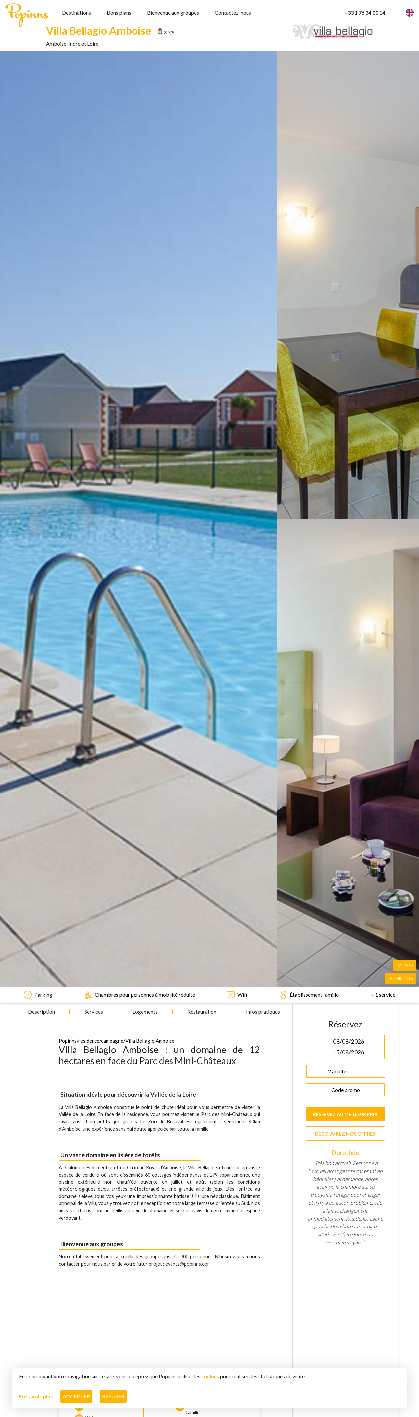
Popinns (68, 376)
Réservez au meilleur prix (345, 449)
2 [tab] (350, 772)
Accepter (76, 1395)
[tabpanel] (345, 626)
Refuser (113, 1395)
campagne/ (113, 376)
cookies (210, 1375)
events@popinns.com (188, 599)
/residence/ (89, 376)
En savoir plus (36, 1395)
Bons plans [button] (119, 11)
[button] (400, 12)
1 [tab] (340, 772)
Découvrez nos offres (345, 469)
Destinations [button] (76, 11)
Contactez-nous (233, 11)
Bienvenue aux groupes (173, 11)
